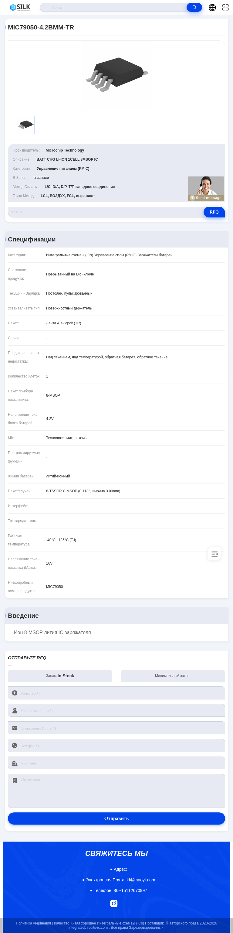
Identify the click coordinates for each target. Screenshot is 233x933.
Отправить (116, 818)
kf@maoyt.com (120, 879)
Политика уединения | (34, 923)
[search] (194, 7)
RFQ (214, 212)
